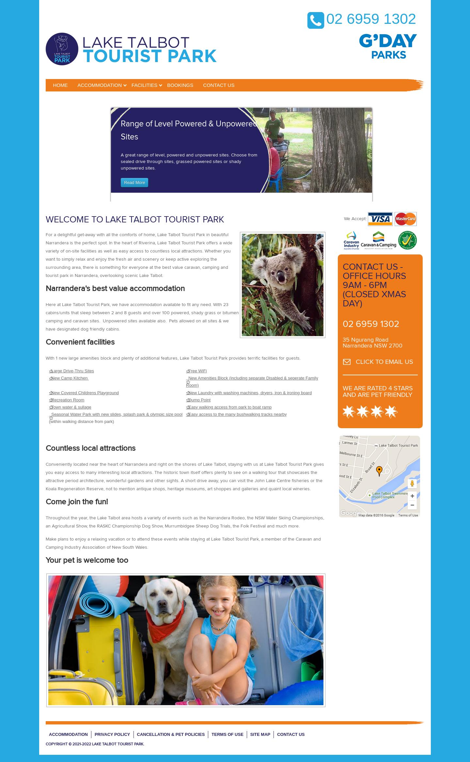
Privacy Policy (112, 734)
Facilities (144, 85)
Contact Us (291, 734)
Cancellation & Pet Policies (171, 734)
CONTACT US (218, 85)
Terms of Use (227, 734)
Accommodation (100, 85)
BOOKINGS (180, 85)
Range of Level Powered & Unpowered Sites (189, 130)
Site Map (260, 734)
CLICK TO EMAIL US (384, 362)
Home (60, 85)
